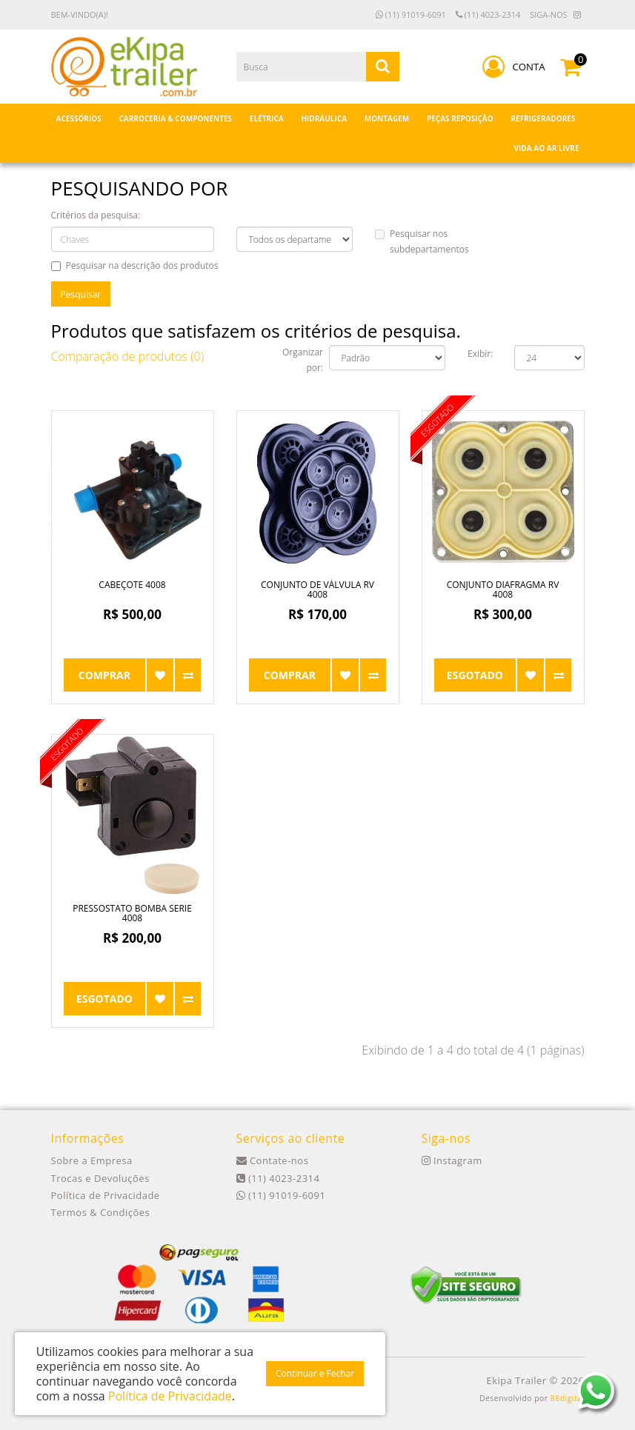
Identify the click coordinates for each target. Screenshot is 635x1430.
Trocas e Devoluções (100, 1178)
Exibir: (480, 353)
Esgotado (475, 675)
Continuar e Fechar (315, 1373)
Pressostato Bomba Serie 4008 (132, 913)
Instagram (452, 1160)
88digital (568, 1398)
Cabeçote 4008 (132, 584)
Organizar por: (302, 360)
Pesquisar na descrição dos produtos (135, 265)
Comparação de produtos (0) (128, 356)
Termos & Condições (100, 1212)
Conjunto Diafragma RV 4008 (503, 589)
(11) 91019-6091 (411, 14)
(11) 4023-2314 (488, 14)
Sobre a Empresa (92, 1160)
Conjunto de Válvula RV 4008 (317, 589)
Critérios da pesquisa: (96, 215)
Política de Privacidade (105, 1195)
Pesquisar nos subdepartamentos (422, 241)
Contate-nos (272, 1160)
